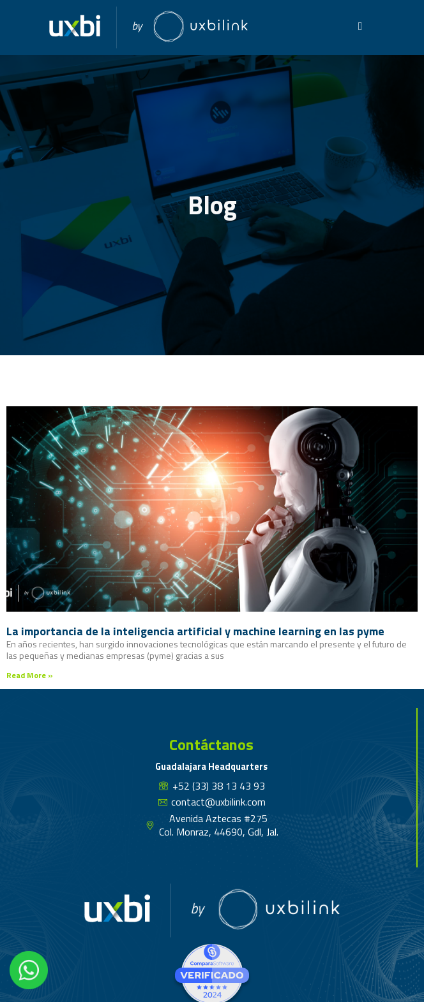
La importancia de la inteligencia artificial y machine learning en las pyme (195, 631)
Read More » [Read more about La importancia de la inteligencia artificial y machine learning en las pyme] (29, 675)
